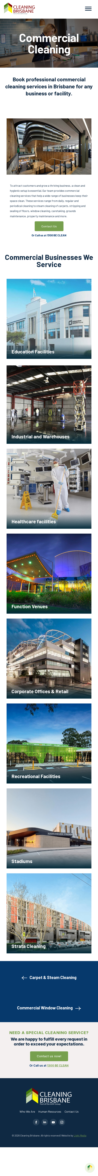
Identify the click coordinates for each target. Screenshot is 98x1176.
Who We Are (27, 1111)
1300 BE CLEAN (56, 235)
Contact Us (49, 226)
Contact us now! (49, 1056)
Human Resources (49, 1111)
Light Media (80, 1135)
